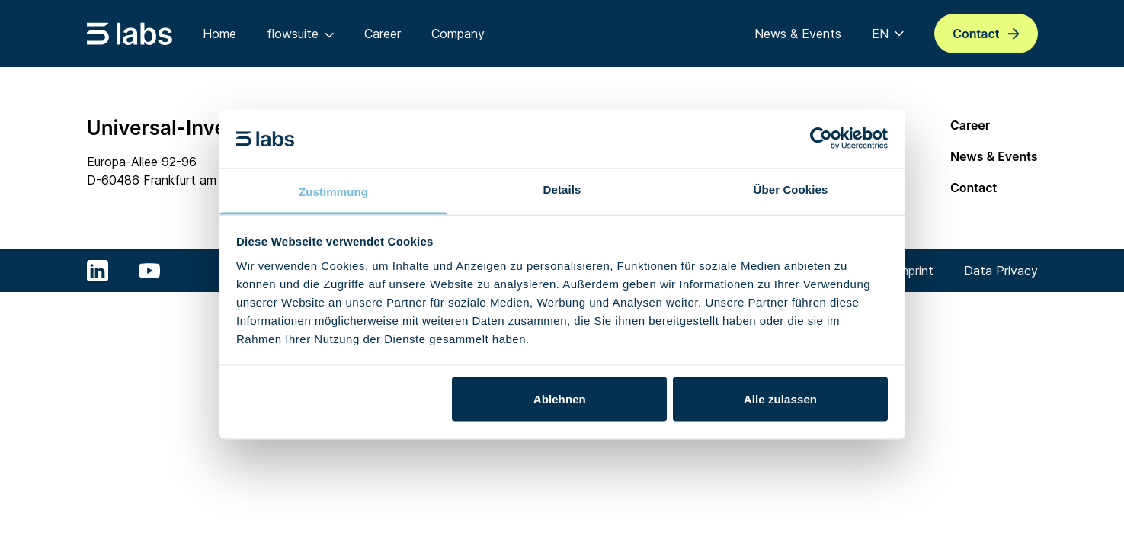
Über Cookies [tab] (791, 188)
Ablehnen (559, 399)
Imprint (914, 270)
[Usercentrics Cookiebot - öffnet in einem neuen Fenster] (821, 138)
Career (970, 125)
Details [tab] (562, 188)
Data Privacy (1001, 270)
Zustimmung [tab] (333, 191)
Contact (973, 187)
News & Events (994, 156)
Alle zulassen (780, 399)
